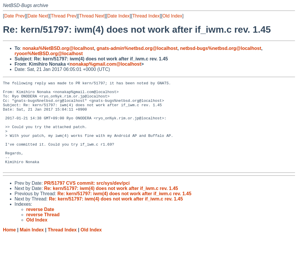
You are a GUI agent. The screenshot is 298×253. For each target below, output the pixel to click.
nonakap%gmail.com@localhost (105, 64)
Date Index (118, 15)
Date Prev (14, 15)
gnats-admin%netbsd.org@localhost (137, 48)
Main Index (32, 247)
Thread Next (91, 15)
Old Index (172, 15)
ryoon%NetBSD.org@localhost (49, 53)
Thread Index (146, 15)
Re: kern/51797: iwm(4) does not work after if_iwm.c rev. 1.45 (111, 205)
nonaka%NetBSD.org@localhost (58, 48)
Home (9, 247)
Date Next (37, 15)
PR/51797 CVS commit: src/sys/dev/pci (87, 200)
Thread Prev (64, 15)
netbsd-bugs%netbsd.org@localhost (220, 48)
